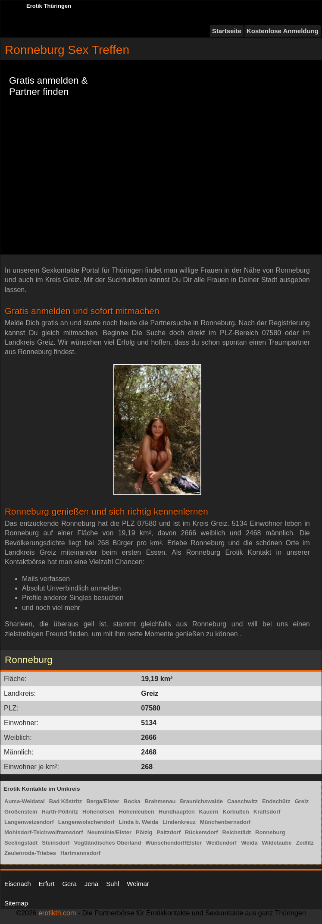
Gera (69, 883)
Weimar (138, 883)
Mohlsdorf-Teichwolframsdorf (43, 832)
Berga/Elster (102, 801)
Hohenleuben (136, 811)
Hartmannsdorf (80, 853)
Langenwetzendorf (29, 822)
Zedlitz (305, 842)
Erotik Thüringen (48, 6)
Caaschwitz (242, 801)
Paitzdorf (168, 832)
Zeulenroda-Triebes (30, 853)
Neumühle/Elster (109, 832)
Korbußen (235, 811)
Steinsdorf (55, 842)
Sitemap (16, 903)
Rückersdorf (201, 832)
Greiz (302, 801)
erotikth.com (57, 913)
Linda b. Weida (139, 822)
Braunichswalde (201, 801)
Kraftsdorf (267, 811)
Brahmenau (160, 801)
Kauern (209, 811)
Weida (249, 842)
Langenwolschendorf (86, 822)
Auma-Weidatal (24, 801)
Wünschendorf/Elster (173, 842)
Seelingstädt (21, 842)
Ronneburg (270, 832)
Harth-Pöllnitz (60, 811)
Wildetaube (276, 842)
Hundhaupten (177, 811)
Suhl (112, 883)
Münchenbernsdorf (225, 822)
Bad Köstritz (65, 801)
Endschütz (276, 801)
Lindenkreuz (179, 822)
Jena (91, 883)
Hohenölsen (98, 811)
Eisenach (17, 883)
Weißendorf (221, 842)
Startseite (226, 31)
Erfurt (47, 883)
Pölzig (144, 832)
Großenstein (21, 811)
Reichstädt (236, 832)
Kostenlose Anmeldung (283, 31)
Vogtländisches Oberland (107, 842)
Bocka (132, 801)
